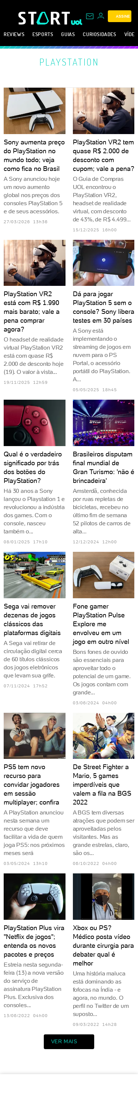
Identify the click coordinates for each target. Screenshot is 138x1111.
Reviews (14, 34)
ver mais (69, 1041)
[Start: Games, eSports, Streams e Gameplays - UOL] (44, 18)
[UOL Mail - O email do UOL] (89, 16)
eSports (42, 34)
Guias (68, 34)
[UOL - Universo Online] (76, 22)
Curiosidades (99, 34)
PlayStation (69, 62)
